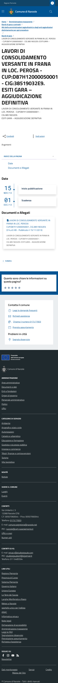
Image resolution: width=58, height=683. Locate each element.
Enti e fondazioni (9, 391)
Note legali (6, 620)
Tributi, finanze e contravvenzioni (16, 453)
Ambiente (6, 423)
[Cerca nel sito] (49, 11)
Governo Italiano (9, 586)
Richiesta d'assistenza (11, 641)
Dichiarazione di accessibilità (14, 625)
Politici (4, 404)
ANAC (4, 612)
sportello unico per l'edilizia (13, 607)
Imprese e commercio (11, 449)
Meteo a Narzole (9, 603)
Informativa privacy (10, 616)
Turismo (5, 457)
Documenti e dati (9, 387)
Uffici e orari (7, 533)
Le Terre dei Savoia (10, 594)
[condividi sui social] (8, 136)
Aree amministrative (11, 382)
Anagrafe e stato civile (12, 427)
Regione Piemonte (10, 3)
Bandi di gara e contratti (11, 24)
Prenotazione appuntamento (14, 638)
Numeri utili (7, 537)
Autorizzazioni (8, 431)
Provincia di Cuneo (10, 577)
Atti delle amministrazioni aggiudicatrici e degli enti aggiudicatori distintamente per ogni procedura (27, 28)
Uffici (4, 408)
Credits (49, 669)
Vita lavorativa (8, 462)
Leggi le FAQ (7, 632)
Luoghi (5, 491)
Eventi (4, 495)
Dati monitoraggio (9, 669)
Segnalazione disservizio (12, 635)
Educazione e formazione (13, 440)
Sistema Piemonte (10, 582)
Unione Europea (9, 590)
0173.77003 (15, 520)
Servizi (31, 669)
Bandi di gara (7, 35)
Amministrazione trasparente (20, 21)
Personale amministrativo (13, 399)
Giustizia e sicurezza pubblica (14, 444)
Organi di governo (9, 395)
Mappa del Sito (19, 672)
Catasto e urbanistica (11, 436)
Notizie (5, 476)
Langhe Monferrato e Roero (14, 599)
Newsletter (7, 659)
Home (4, 21)
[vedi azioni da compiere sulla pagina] (38, 136)
